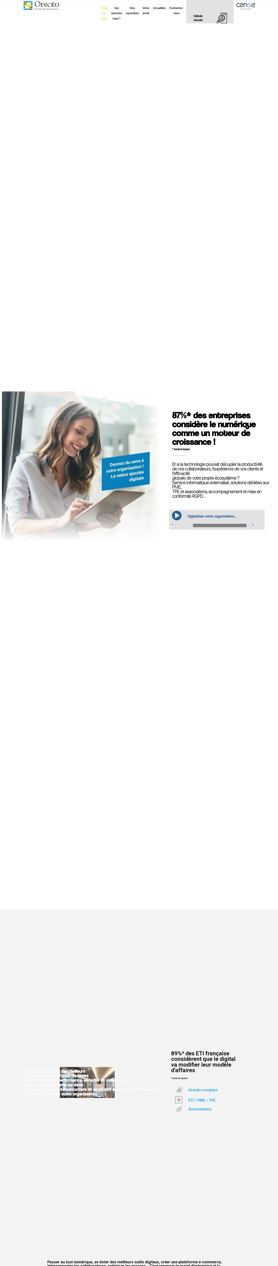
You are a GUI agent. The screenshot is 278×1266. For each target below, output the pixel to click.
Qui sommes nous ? (116, 13)
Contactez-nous (176, 10)
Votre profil (146, 10)
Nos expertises (132, 10)
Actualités (159, 8)
